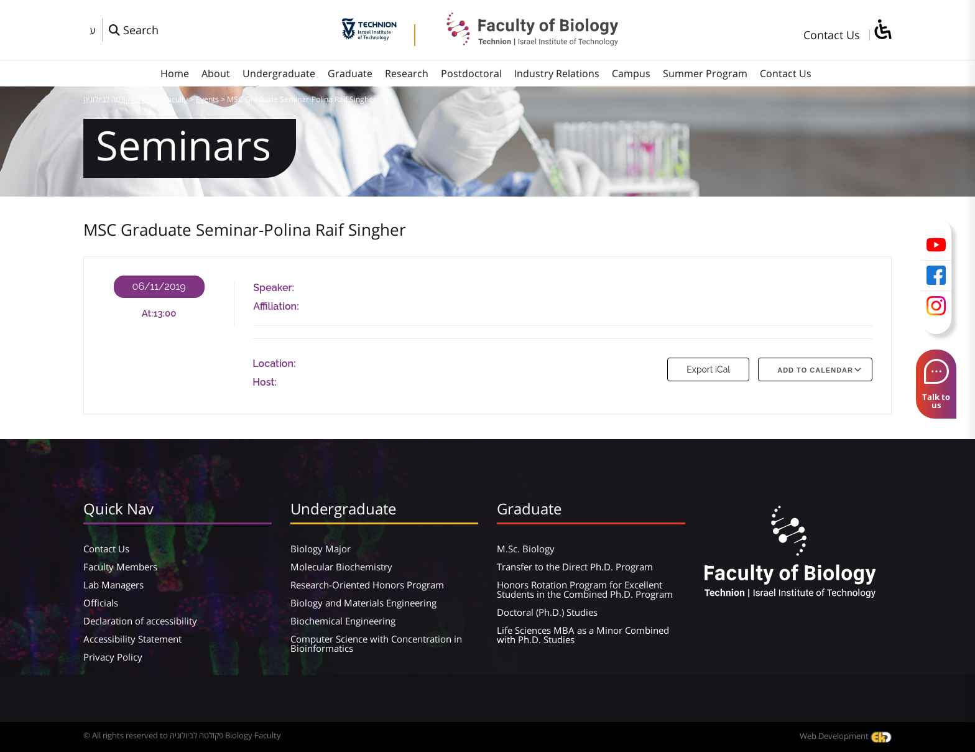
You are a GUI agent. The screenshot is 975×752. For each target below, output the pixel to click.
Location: (273, 363)
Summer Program (705, 73)
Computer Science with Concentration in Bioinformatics (376, 643)
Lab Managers (113, 584)
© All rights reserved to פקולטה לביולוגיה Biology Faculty (182, 735)
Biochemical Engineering (342, 621)
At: (148, 313)
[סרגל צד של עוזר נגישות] (882, 30)
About (215, 73)
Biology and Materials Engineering (363, 602)
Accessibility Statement (132, 639)
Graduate (350, 73)
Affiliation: (275, 306)
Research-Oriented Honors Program (367, 584)
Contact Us (831, 34)
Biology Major (320, 548)
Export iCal (708, 369)
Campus (631, 73)
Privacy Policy (112, 657)
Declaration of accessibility (140, 621)
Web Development (846, 735)
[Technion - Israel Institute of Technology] (369, 36)
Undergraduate (279, 73)
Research (406, 73)
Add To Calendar (815, 370)
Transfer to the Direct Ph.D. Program (575, 566)
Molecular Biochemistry (341, 566)
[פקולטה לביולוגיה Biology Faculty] (523, 41)
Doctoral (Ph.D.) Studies (547, 612)
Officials (100, 602)
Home (174, 73)
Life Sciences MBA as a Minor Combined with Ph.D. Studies (583, 635)
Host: (264, 382)
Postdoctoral (471, 73)
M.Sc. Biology (526, 548)
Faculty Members (120, 566)
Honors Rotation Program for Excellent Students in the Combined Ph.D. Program (585, 589)
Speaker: (273, 288)
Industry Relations (556, 73)
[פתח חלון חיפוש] (134, 30)
